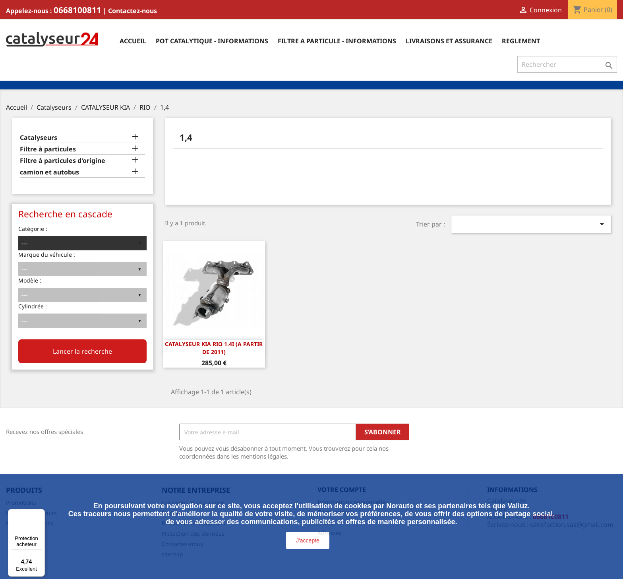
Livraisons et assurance (449, 41)
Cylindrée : (32, 306)
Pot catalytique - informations (212, 41)
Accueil (133, 41)
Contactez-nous (132, 10)
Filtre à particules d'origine (62, 161)
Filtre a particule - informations (337, 41)
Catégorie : (32, 228)
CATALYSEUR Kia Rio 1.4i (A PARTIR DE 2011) (214, 348)
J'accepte (307, 540)
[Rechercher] (567, 64)
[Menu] (40, 514)
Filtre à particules (48, 149)
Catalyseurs (38, 138)
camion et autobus (49, 172)
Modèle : (29, 280)
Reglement (521, 41)
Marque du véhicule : (46, 254)
